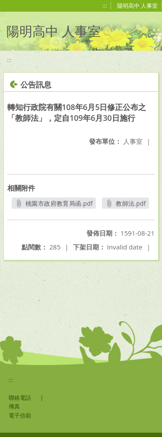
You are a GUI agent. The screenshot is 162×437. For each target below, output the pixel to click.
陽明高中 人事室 (137, 6)
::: (104, 6)
